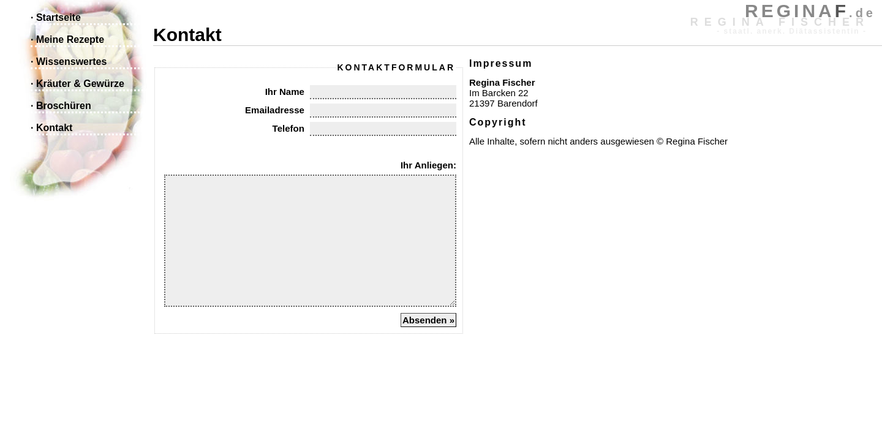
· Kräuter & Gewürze (77, 83)
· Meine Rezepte (67, 39)
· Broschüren (61, 105)
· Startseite (56, 17)
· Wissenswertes (69, 61)
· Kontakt (51, 128)
